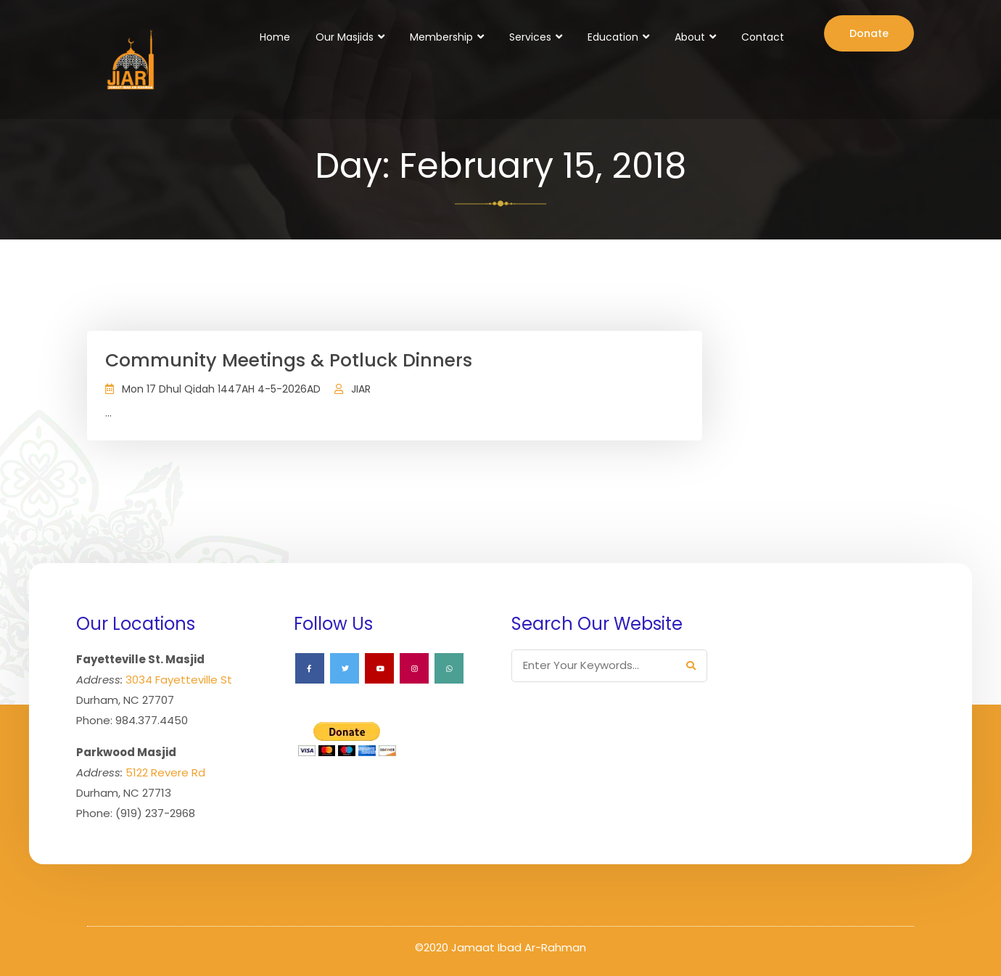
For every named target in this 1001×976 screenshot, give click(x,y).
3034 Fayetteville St (178, 679)
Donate (869, 33)
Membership (441, 37)
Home (275, 37)
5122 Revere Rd (165, 772)
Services (530, 37)
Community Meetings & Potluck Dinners (288, 360)
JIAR (361, 389)
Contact (762, 37)
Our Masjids (345, 37)
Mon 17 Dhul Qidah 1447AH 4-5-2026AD (221, 389)
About (690, 37)
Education (613, 37)
